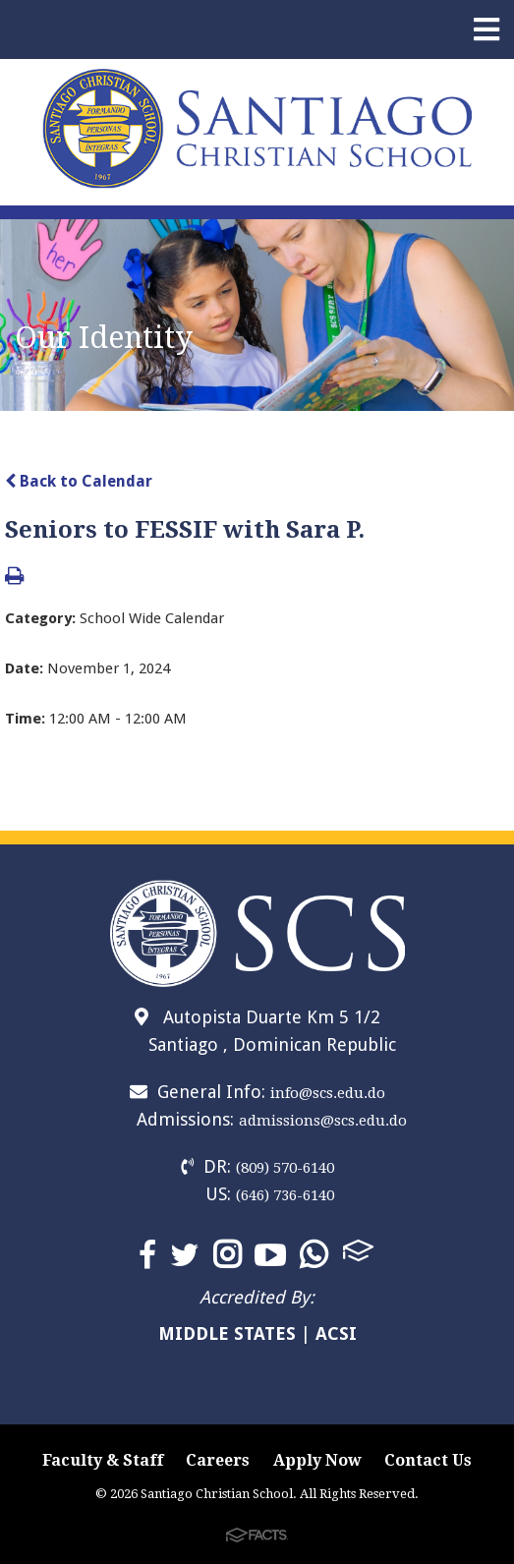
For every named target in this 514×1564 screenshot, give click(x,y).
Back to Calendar (78, 481)
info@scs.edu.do (327, 1093)
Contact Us (428, 1460)
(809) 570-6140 (285, 1168)
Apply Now (317, 1460)
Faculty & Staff (102, 1460)
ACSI (336, 1333)
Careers (218, 1460)
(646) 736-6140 (285, 1195)
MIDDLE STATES (227, 1333)
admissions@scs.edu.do (323, 1121)
